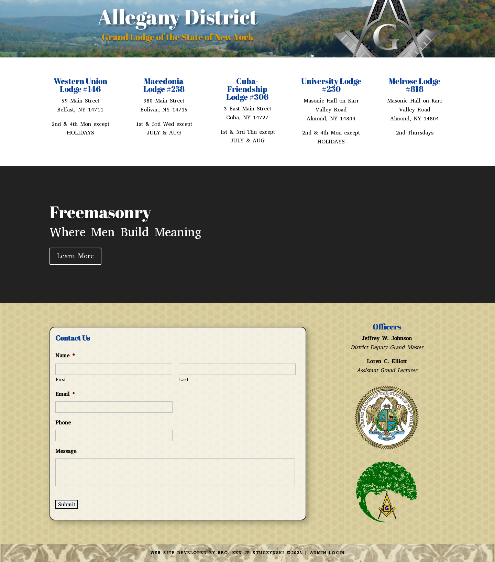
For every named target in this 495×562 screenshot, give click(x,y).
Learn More (75, 256)
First (61, 379)
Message (65, 451)
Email (65, 394)
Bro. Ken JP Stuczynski (251, 552)
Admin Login (327, 552)
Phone (63, 422)
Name (65, 355)
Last (184, 379)
